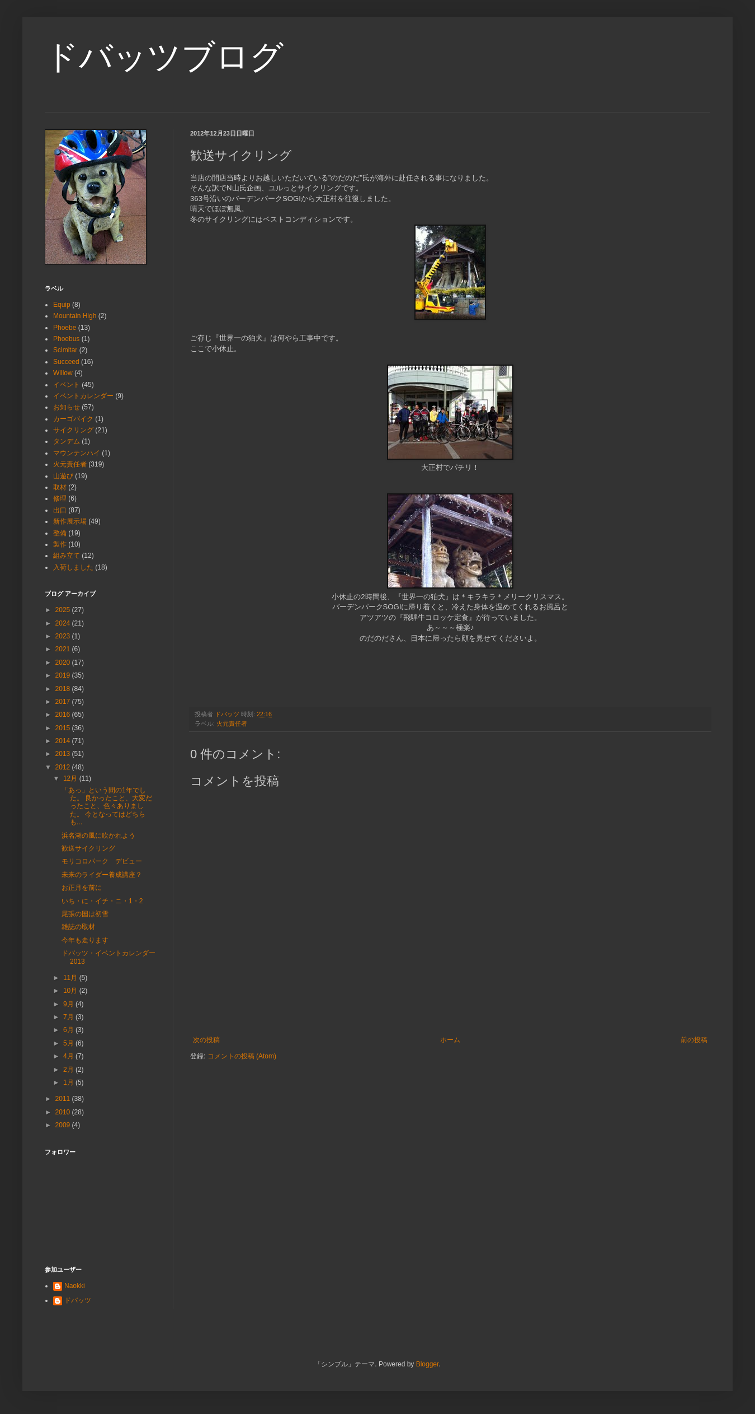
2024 (63, 623)
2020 (63, 662)
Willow (63, 373)
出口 (60, 510)
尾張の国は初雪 (85, 914)
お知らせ (66, 407)
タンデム (66, 441)
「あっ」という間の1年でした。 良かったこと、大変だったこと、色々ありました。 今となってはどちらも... (107, 806)
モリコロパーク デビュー (102, 861)
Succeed (66, 362)
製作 (60, 544)
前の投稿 (694, 1040)
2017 (63, 702)
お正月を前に (82, 888)
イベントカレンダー (83, 396)
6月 (69, 1030)
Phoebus (66, 339)
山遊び (63, 476)
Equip (61, 305)
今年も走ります (85, 940)
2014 (63, 741)
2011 (63, 1099)
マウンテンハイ (76, 453)
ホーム (450, 1040)
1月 (69, 1082)
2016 (63, 714)
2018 (63, 689)
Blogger (427, 1364)
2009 (63, 1125)
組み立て (66, 555)
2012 (63, 767)
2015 (63, 728)
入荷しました (73, 567)
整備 (60, 533)
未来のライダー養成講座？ (102, 875)
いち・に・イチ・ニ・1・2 (102, 901)
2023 (63, 636)
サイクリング (73, 430)
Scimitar (65, 350)
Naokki (74, 1286)
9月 (69, 1004)
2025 (63, 610)
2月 (69, 1070)
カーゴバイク (73, 419)
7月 (69, 1017)
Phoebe (64, 328)
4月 (69, 1056)
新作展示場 (70, 521)
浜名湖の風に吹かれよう (98, 835)
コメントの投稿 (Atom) (241, 1056)
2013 (63, 754)
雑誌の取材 (78, 927)
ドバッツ (77, 1300)
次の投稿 (206, 1040)
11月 (71, 978)
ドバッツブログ (164, 57)
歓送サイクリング (88, 848)
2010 (63, 1112)
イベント (66, 385)
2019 (63, 675)
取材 (60, 487)
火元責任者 (231, 723)
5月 (69, 1043)
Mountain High (74, 316)
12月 (71, 778)
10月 (71, 991)
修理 (60, 498)
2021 (63, 649)
